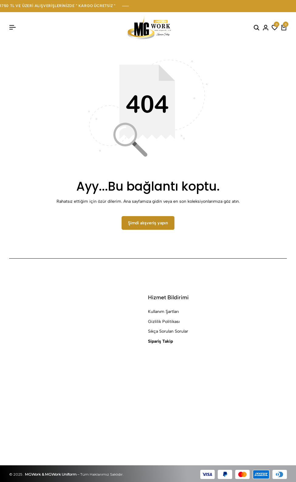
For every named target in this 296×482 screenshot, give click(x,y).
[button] (274, 28)
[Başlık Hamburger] (12, 27)
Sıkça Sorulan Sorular (168, 331)
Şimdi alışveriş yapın (148, 223)
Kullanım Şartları (163, 311)
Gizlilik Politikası (164, 321)
